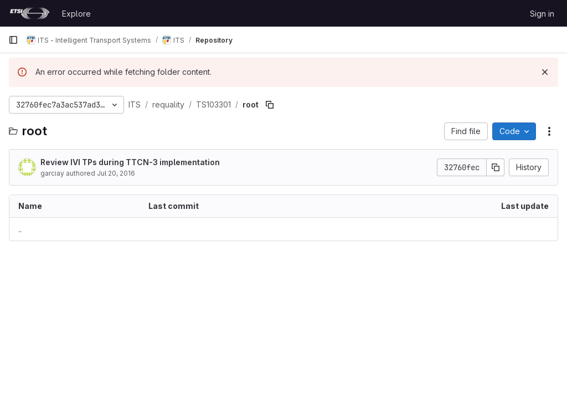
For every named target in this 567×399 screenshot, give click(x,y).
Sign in (542, 13)
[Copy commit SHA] (495, 167)
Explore (76, 13)
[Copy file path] (270, 105)
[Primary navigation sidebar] (13, 40)
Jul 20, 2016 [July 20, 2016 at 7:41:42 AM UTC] (116, 173)
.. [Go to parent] (20, 229)
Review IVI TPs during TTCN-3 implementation (130, 162)
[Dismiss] (544, 72)
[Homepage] (29, 13)
